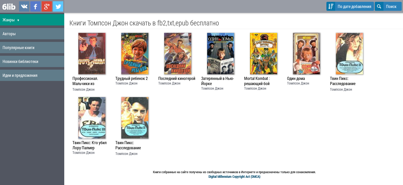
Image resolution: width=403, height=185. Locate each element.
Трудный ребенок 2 (131, 78)
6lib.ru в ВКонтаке (24, 6)
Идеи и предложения (20, 75)
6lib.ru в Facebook (35, 6)
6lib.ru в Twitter (58, 6)
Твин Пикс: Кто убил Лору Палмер (89, 145)
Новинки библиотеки (20, 61)
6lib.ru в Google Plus (47, 6)
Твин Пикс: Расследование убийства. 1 (128, 145)
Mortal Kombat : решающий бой (257, 81)
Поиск (386, 6)
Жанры (11, 19)
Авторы (9, 33)
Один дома (296, 78)
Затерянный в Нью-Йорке (217, 81)
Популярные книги (18, 47)
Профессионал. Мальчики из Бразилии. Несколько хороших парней (90, 81)
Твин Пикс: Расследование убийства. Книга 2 (345, 81)
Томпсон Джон (83, 89)
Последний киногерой (176, 78)
